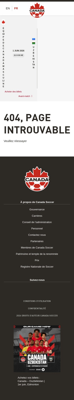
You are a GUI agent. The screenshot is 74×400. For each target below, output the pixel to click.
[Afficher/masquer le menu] (68, 8)
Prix (37, 260)
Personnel (37, 228)
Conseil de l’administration (37, 222)
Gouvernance (37, 209)
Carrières (37, 215)
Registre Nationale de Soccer (37, 266)
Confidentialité (37, 308)
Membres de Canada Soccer (37, 247)
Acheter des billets (13, 91)
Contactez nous (37, 234)
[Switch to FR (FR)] (16, 8)
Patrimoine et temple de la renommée (37, 253)
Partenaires (37, 241)
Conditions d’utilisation (37, 301)
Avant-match (24, 96)
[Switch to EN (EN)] (8, 8)
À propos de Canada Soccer (37, 202)
